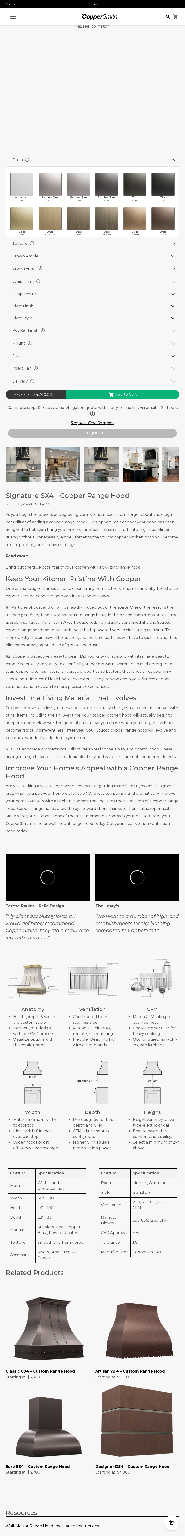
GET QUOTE (92, 433)
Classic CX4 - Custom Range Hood (40, 1371)
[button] (168, 16)
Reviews (11, 4)
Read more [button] (17, 556)
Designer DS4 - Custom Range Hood (132, 1466)
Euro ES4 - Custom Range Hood (38, 1466)
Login (176, 4)
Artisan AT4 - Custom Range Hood (130, 1371)
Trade (94, 4)
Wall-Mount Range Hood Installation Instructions (52, 1526)
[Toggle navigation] (13, 16)
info (27, 159)
